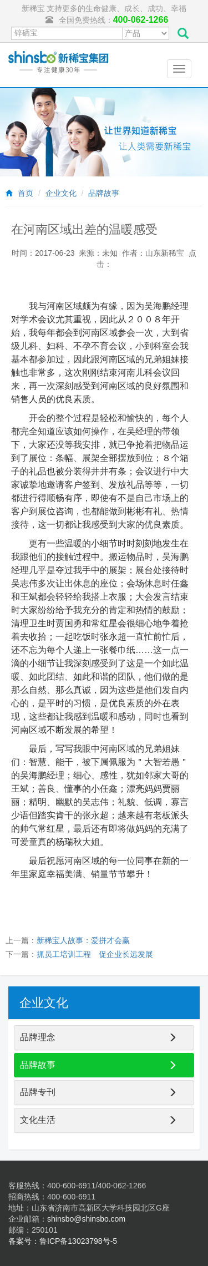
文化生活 (37, 1120)
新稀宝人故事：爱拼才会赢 (83, 940)
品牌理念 (37, 1037)
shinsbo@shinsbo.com (86, 1218)
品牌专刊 (37, 1092)
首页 (25, 193)
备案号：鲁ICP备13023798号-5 (62, 1241)
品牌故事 (103, 193)
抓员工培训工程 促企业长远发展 (95, 954)
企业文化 (61, 193)
